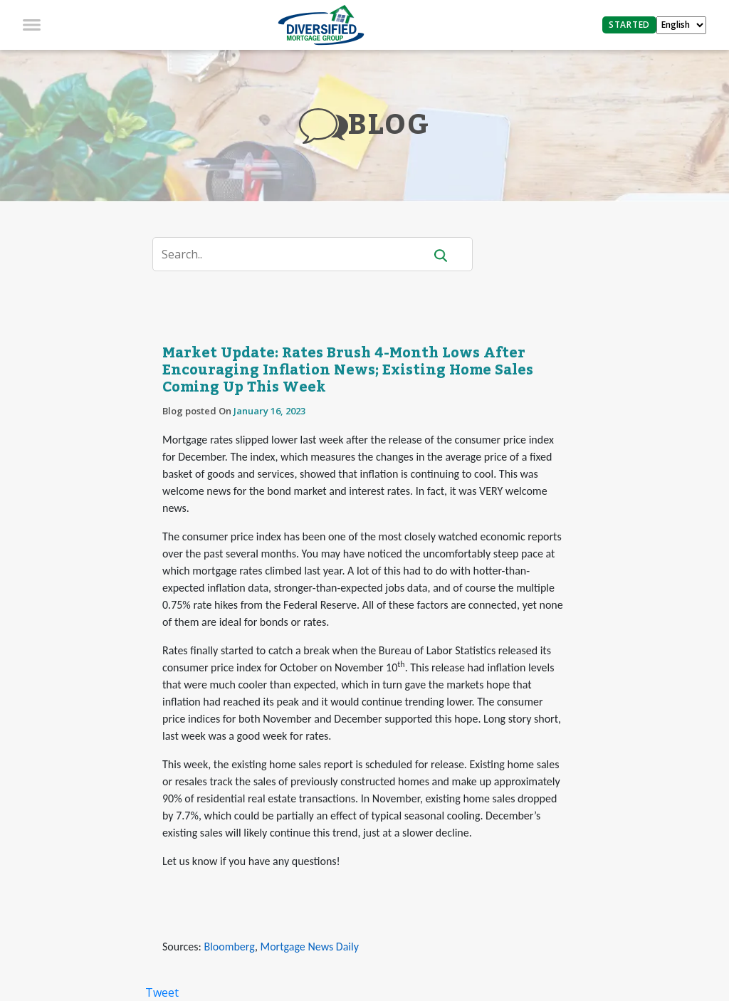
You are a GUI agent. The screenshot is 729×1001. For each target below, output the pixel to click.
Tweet (162, 992)
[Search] (297, 254)
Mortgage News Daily (310, 946)
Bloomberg (229, 946)
